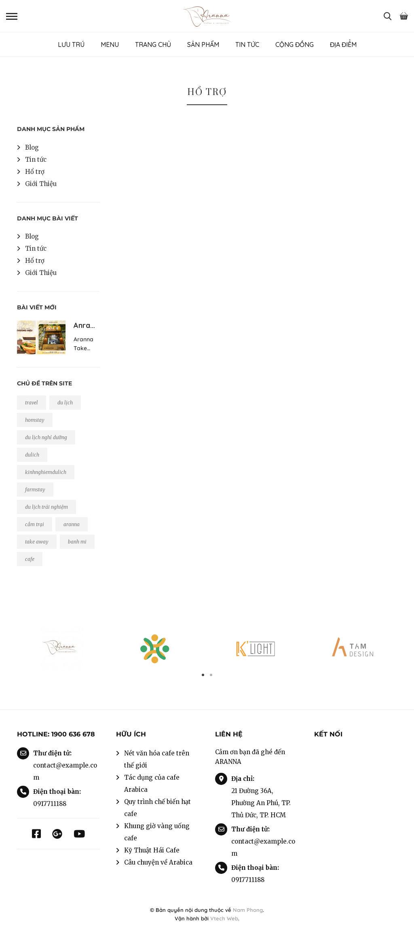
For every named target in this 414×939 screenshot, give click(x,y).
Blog (32, 147)
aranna (71, 524)
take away (37, 542)
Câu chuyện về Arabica (158, 862)
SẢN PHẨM (203, 44)
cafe (29, 559)
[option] (61, 649)
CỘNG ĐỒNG (294, 44)
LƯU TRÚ (71, 44)
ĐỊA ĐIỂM (343, 44)
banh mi (77, 542)
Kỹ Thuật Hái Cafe (152, 850)
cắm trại (34, 524)
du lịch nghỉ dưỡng (46, 437)
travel (31, 403)
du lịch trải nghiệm (46, 507)
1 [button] (203, 675)
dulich (32, 455)
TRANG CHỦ (153, 44)
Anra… (84, 325)
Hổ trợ (34, 172)
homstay (34, 420)
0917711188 (49, 804)
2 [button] (211, 675)
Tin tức (35, 159)
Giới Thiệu (41, 184)
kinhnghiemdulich (45, 472)
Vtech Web (224, 918)
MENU (110, 44)
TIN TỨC (247, 44)
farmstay (35, 489)
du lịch (65, 403)
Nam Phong (248, 910)
